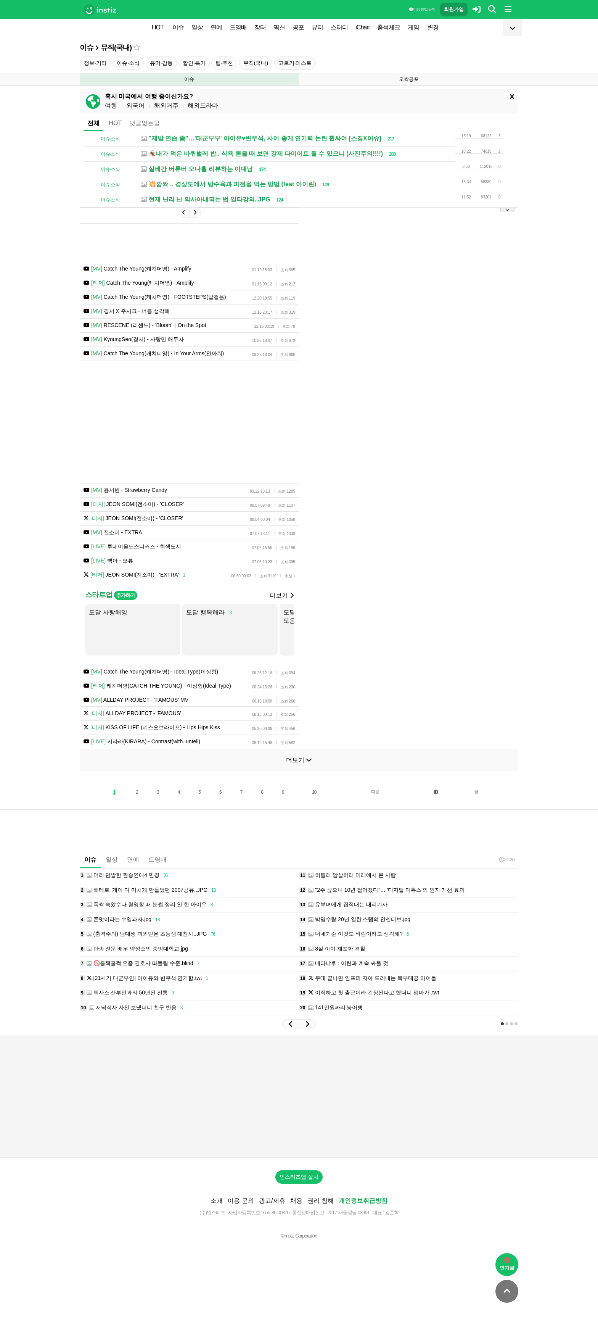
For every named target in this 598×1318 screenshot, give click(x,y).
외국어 (135, 105)
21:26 (506, 859)
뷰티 (317, 27)
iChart (362, 27)
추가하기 (125, 595)
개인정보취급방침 (363, 1200)
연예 (216, 27)
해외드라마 (203, 105)
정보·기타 (95, 63)
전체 (93, 123)
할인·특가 (194, 63)
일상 (197, 27)
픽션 (279, 27)
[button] (290, 1024)
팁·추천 (224, 63)
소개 (217, 1200)
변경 (433, 27)
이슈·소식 (128, 63)
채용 (296, 1200)
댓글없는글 (144, 123)
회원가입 (454, 9)
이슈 (178, 27)
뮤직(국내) (116, 48)
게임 (413, 27)
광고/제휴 (272, 1200)
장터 (260, 27)
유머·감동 (161, 63)
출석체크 (388, 27)
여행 (111, 105)
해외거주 (166, 105)
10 (314, 792)
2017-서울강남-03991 (348, 1212)
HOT (158, 27)
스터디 (339, 27)
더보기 (281, 595)
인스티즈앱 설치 (299, 1177)
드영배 (238, 27)
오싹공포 (409, 79)
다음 (375, 791)
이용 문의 (241, 1200)
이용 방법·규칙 (422, 9)
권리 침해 (320, 1200)
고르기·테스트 (295, 63)
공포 (298, 27)
